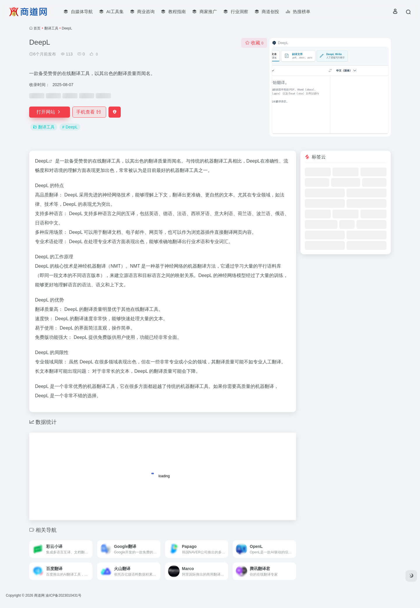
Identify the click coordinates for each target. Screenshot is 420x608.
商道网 (39, 595)
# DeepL (70, 127)
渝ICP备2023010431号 (63, 595)
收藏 (254, 42)
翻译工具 (51, 28)
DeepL (42, 160)
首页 (37, 28)
